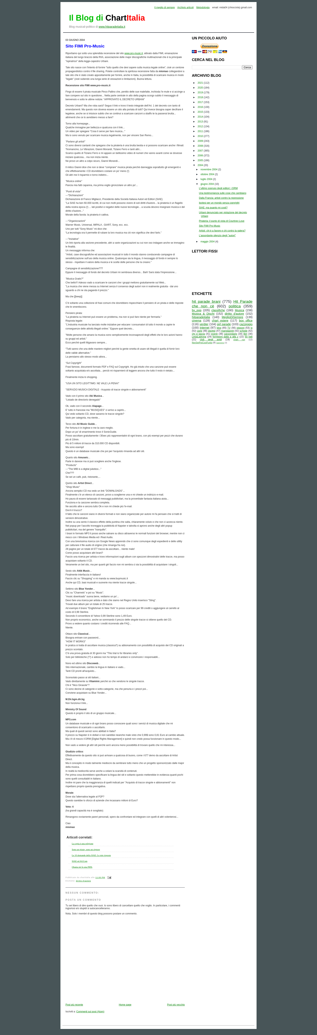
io (252, 327)
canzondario (230, 333)
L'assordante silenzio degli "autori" (217, 235)
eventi (214, 333)
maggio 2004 (208, 241)
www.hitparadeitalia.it (112, 26)
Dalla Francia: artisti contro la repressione (221, 198)
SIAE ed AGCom (79, 861)
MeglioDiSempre (232, 317)
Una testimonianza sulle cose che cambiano (222, 193)
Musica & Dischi (203, 313)
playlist (212, 330)
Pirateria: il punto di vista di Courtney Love (221, 221)
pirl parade (224, 324)
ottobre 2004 (208, 174)
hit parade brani (206, 301)
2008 (201, 145)
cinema (196, 320)
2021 (201, 82)
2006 (201, 155)
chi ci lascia (198, 333)
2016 (201, 107)
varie (199, 330)
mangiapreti (227, 330)
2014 (201, 116)
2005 (201, 160)
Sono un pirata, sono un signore (86, 849)
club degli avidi (211, 339)
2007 (201, 150)
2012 (201, 126)
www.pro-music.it (134, 53)
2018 (201, 97)
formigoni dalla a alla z (225, 336)
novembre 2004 (209, 169)
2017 (201, 102)
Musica (239, 310)
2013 (201, 121)
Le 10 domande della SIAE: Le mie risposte (91, 855)
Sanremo (220, 343)
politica (235, 306)
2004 (201, 165)
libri (245, 333)
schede (243, 330)
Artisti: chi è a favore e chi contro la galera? (222, 230)
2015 (201, 111)
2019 (201, 92)
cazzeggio (246, 324)
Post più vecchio (176, 1004)
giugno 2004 (208, 184)
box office (246, 320)
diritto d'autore (83, 881)
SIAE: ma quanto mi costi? (213, 207)
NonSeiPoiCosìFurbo (202, 342)
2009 (201, 141)
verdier (204, 324)
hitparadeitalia (201, 317)
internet (204, 327)
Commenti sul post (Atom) (90, 1011)
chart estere (220, 320)
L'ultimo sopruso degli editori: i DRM (218, 188)
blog (219, 327)
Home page (125, 1004)
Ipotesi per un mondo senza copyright (219, 202)
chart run (239, 339)
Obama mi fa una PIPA (82, 867)
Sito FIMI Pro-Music (85, 46)
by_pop (196, 310)
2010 (201, 136)
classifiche (218, 310)
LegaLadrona (199, 336)
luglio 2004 (207, 179)
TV (228, 327)
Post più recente (74, 1004)
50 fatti (249, 336)
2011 (201, 131)
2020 (201, 87)
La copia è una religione (82, 843)
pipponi (241, 327)
